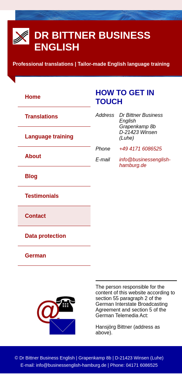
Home (33, 97)
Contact (35, 216)
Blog (31, 176)
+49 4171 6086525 (140, 148)
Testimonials (42, 196)
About (33, 156)
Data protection (45, 236)
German (35, 255)
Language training (49, 136)
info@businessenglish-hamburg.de (145, 162)
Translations (41, 116)
